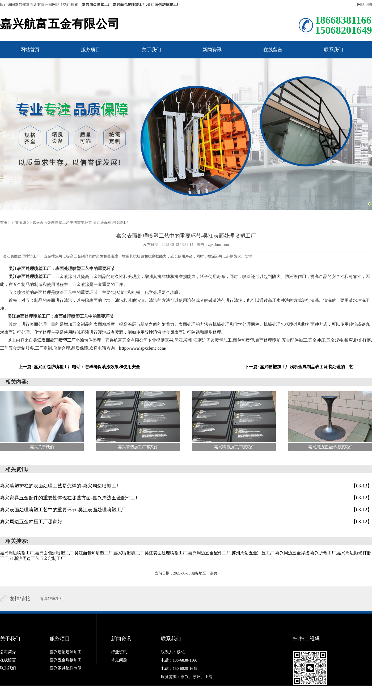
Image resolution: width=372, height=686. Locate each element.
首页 (3, 223)
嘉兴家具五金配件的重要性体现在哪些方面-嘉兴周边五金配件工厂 (186, 498)
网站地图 (364, 5)
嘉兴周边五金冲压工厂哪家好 (186, 521)
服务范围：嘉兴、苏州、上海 (187, 676)
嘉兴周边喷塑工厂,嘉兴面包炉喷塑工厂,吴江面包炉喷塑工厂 (131, 5)
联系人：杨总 (173, 652)
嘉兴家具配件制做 (66, 668)
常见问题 (119, 660)
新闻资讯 (212, 49)
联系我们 (333, 49)
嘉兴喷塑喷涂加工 (66, 652)
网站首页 (30, 49)
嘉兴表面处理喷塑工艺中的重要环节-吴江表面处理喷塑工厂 (186, 510)
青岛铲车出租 (52, 599)
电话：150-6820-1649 (179, 668)
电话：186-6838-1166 (179, 660)
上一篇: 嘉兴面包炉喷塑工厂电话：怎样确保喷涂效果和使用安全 (79, 367)
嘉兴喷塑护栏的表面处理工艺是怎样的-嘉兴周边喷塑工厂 (186, 486)
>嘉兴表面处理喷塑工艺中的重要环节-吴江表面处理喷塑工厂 (80, 223)
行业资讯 (18, 223)
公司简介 (8, 652)
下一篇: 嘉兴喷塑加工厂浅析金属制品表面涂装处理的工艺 (299, 367)
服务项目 (90, 49)
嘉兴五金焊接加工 (66, 660)
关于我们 (151, 49)
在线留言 (272, 49)
